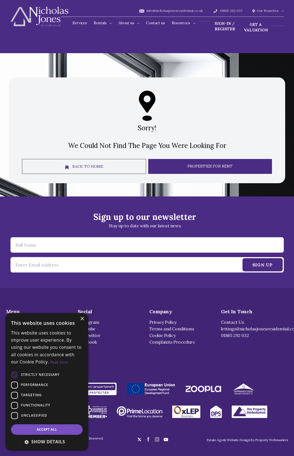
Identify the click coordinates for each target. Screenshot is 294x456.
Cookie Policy (162, 335)
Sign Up (262, 265)
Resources (184, 22)
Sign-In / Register (225, 26)
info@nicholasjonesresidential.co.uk (171, 11)
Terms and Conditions (171, 328)
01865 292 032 (227, 11)
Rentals (103, 22)
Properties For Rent (210, 166)
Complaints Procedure (172, 342)
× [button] (82, 319)
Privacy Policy (163, 322)
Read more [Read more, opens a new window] (59, 362)
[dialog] (47, 381)
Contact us (155, 22)
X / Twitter (89, 335)
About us (128, 22)
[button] (47, 441)
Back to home (84, 166)
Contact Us (232, 322)
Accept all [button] (47, 429)
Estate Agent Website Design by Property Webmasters (247, 440)
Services (79, 22)
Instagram (88, 322)
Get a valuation (256, 27)
